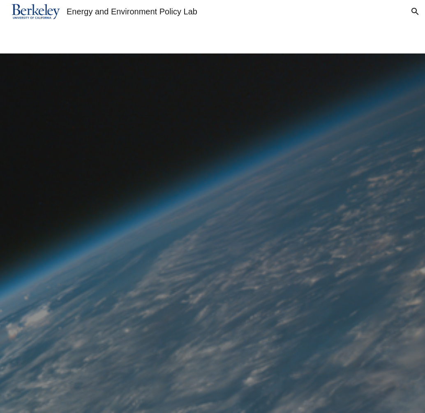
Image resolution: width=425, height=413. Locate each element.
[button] (415, 11)
